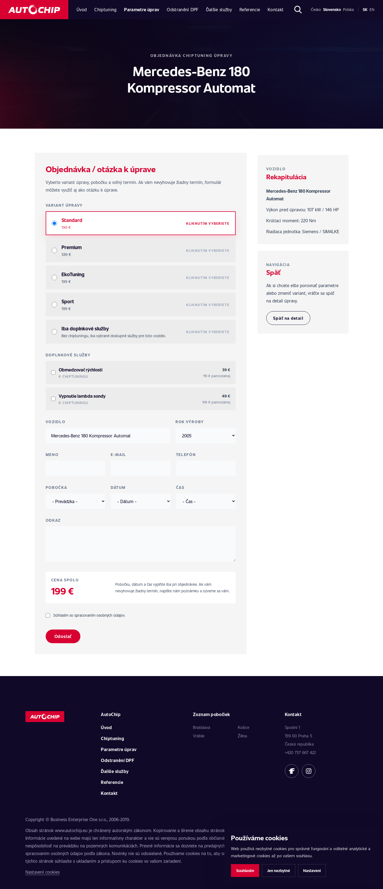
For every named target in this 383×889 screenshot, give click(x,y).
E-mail (118, 454)
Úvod (82, 9)
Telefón (186, 454)
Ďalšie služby (219, 9)
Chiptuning (105, 9)
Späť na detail (288, 318)
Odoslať (63, 636)
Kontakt (275, 9)
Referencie (249, 9)
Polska (348, 9)
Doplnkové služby (68, 354)
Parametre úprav (141, 9)
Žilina (242, 735)
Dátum (118, 487)
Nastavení (312, 870)
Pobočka (56, 487)
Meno (52, 454)
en (372, 9)
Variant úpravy (64, 205)
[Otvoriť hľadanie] (297, 9)
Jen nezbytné (278, 870)
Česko (316, 9)
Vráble (198, 735)
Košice (243, 727)
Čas (180, 487)
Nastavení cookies (42, 872)
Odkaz (53, 520)
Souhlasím (245, 870)
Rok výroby (190, 421)
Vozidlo (56, 421)
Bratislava (201, 727)
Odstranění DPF (182, 9)
